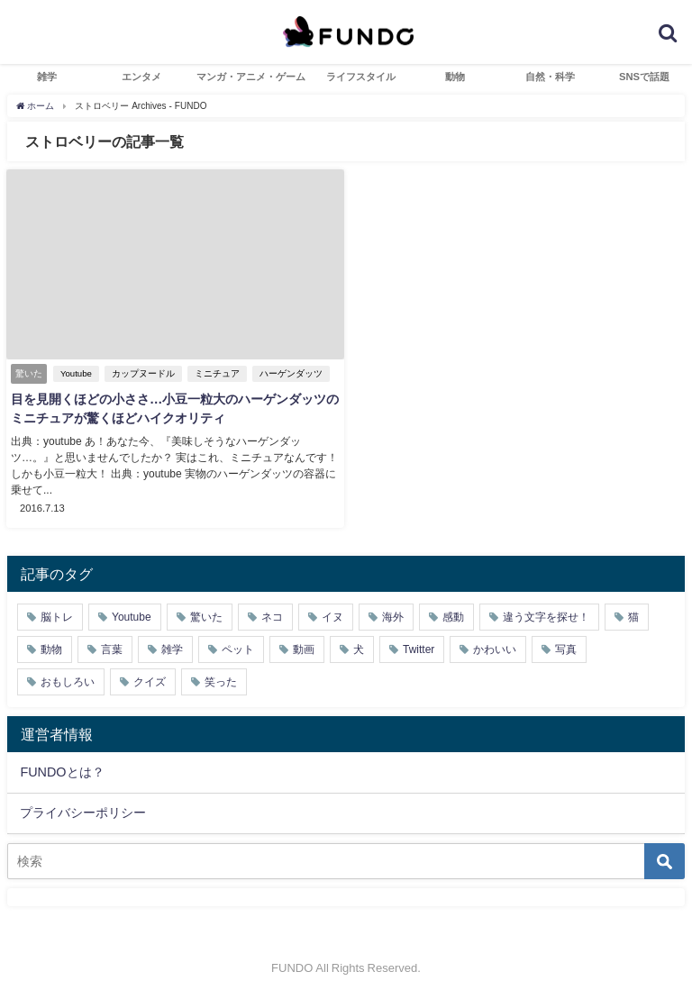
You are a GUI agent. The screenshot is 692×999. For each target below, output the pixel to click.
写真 (566, 649)
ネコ (272, 617)
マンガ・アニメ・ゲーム (250, 76)
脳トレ (57, 617)
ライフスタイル (361, 76)
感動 (453, 617)
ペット (238, 649)
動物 (455, 76)
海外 (393, 617)
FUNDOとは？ (62, 772)
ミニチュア (217, 373)
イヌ (332, 617)
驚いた (206, 617)
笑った (221, 682)
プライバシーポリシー (83, 812)
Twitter (418, 649)
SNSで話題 (644, 76)
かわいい (494, 649)
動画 (303, 649)
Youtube (76, 373)
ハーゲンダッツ (291, 373)
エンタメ (141, 76)
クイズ (149, 682)
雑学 (47, 76)
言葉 (112, 649)
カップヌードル (143, 373)
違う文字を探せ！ (546, 617)
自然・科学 (550, 76)
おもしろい (68, 682)
